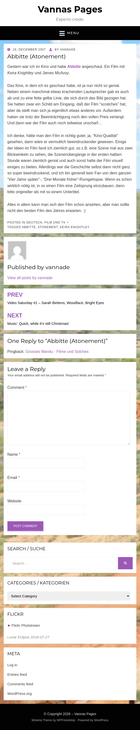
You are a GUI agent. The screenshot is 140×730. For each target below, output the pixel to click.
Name (13, 454)
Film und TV (54, 222)
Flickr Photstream (25, 625)
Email (13, 478)
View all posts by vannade (30, 278)
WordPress (101, 720)
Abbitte (29, 227)
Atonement (48, 227)
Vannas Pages (70, 9)
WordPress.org (19, 693)
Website (14, 501)
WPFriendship (66, 720)
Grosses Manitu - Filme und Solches (57, 351)
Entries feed (17, 674)
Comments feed (20, 684)
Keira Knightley (75, 227)
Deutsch (34, 222)
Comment (17, 387)
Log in (12, 665)
